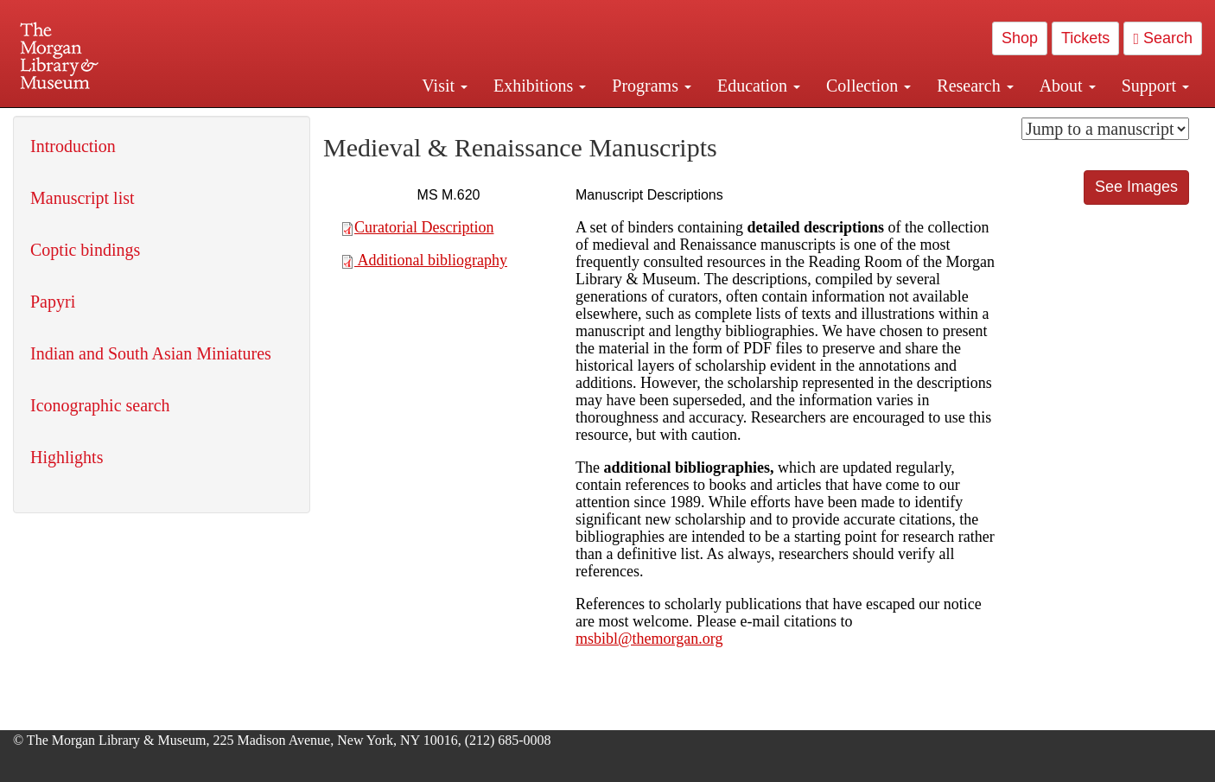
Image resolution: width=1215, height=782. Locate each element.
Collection (868, 85)
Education (758, 85)
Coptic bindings (85, 249)
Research (975, 85)
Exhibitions (539, 85)
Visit (445, 85)
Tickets (1085, 38)
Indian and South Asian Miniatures (150, 353)
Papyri (52, 301)
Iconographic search (100, 405)
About (1068, 85)
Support (1155, 85)
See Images (1136, 186)
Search (1163, 38)
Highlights (66, 457)
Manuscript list (82, 197)
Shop (1020, 38)
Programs (651, 85)
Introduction (73, 146)
